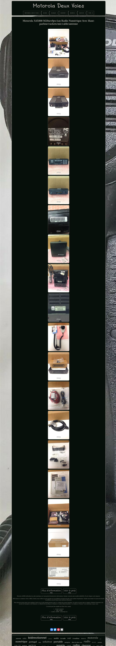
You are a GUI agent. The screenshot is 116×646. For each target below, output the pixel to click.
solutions (50, 638)
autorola (18, 638)
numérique (21, 641)
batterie (83, 638)
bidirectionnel (37, 637)
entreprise (67, 642)
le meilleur (76, 638)
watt (69, 638)
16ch (39, 642)
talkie (24, 638)
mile (100, 638)
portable (58, 641)
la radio (63, 638)
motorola (93, 637)
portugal (33, 642)
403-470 (94, 642)
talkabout (47, 641)
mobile (56, 638)
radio (87, 641)
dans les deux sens (77, 642)
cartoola (100, 642)
